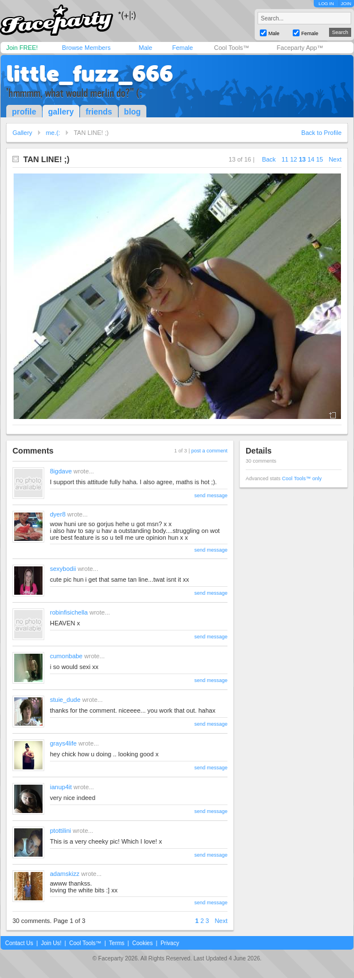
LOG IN (326, 3)
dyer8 (58, 514)
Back (269, 159)
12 (293, 159)
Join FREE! (22, 47)
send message (210, 495)
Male (145, 47)
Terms (116, 943)
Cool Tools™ (231, 47)
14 (310, 159)
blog (132, 111)
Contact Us (19, 943)
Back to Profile (321, 132)
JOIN (346, 3)
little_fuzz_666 (89, 74)
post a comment (209, 451)
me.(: (53, 132)
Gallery (22, 132)
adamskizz (64, 873)
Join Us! (51, 943)
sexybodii (63, 568)
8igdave (61, 471)
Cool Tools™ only (302, 478)
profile (24, 111)
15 (319, 159)
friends (99, 111)
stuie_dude (65, 699)
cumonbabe (66, 656)
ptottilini (60, 830)
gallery (61, 111)
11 (284, 159)
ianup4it (61, 787)
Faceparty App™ (300, 47)
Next (335, 159)
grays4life (63, 743)
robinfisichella (69, 612)
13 (302, 159)
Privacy (170, 943)
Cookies (142, 943)
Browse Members (86, 47)
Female (182, 47)
